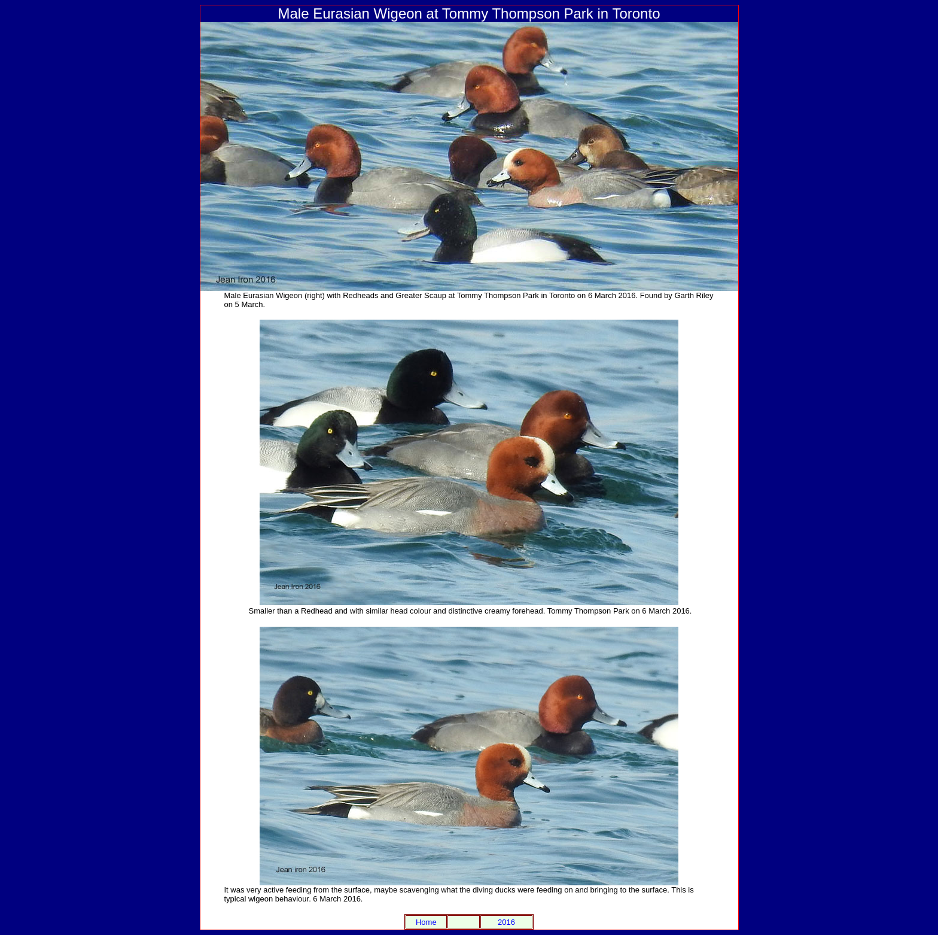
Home (426, 922)
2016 (506, 922)
